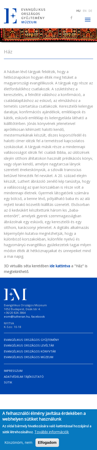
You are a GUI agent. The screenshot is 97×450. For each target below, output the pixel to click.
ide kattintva (60, 265)
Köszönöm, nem (18, 444)
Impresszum (13, 371)
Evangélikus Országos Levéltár (29, 345)
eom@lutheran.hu (17, 316)
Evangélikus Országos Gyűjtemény (31, 340)
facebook (38, 316)
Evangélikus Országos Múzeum (28, 357)
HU (78, 11)
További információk (51, 433)
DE (90, 11)
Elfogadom (47, 444)
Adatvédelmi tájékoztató (24, 377)
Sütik (8, 382)
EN (84, 11)
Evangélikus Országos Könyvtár (30, 351)
